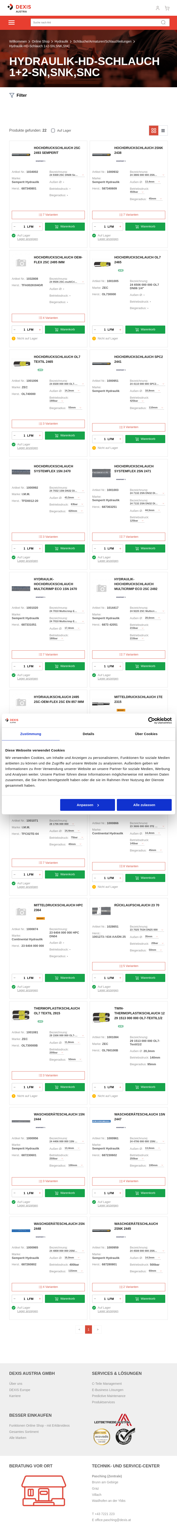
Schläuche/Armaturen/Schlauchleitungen (102, 41)
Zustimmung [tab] (30, 734)
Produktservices (103, 1402)
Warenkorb (65, 227)
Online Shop (41, 41)
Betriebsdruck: (59, 188)
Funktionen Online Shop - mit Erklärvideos (39, 1426)
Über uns (15, 1384)
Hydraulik (61, 41)
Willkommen (18, 41)
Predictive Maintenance (109, 1396)
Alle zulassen (144, 805)
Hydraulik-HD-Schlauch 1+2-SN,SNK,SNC (39, 46)
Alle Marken (17, 1438)
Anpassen (88, 805)
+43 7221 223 (105, 1514)
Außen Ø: (56, 182)
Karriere (15, 1396)
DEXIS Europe (19, 1390)
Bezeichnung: (59, 172)
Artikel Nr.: (19, 172)
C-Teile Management (107, 1384)
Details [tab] (88, 734)
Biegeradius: (58, 195)
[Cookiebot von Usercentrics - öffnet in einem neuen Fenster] (151, 720)
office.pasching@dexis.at (113, 1520)
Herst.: (16, 188)
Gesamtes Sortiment (24, 1432)
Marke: (16, 178)
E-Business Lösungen (107, 1390)
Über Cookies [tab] (146, 734)
